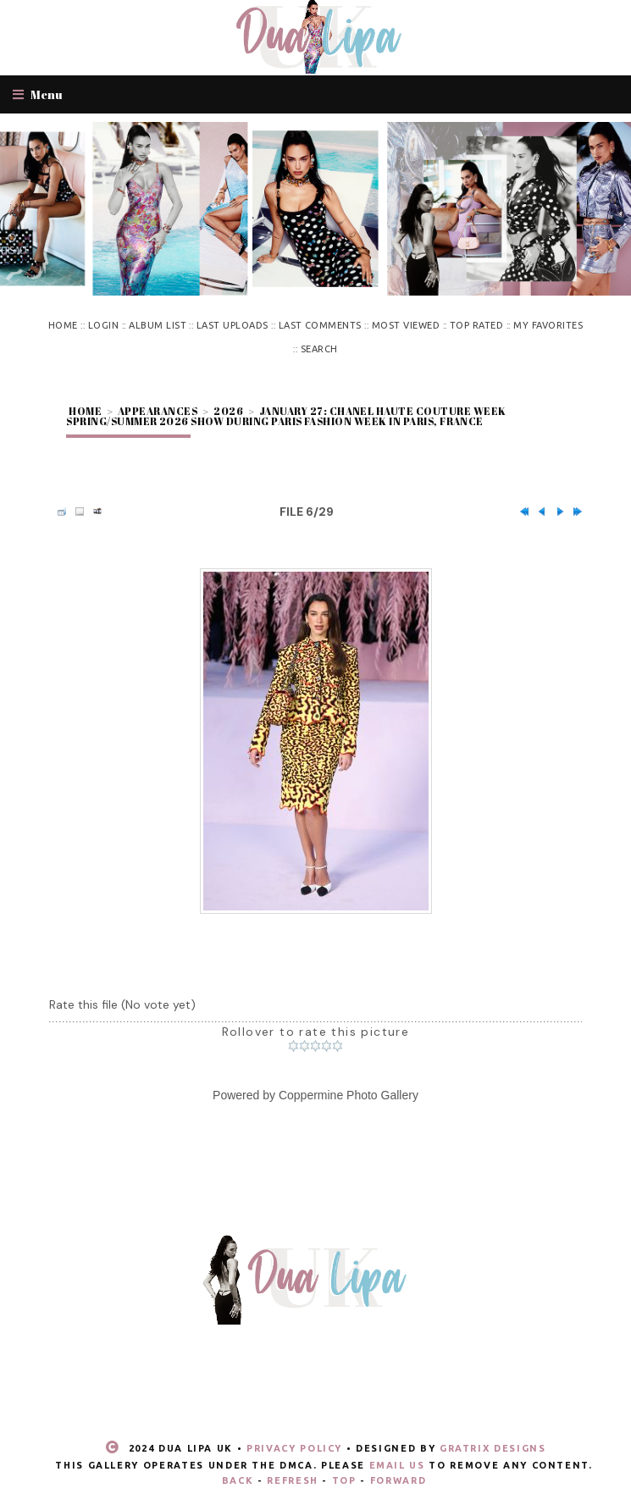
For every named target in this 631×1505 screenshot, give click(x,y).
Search (319, 349)
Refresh (292, 1480)
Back (238, 1480)
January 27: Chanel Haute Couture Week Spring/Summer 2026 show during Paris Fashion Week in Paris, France (286, 416)
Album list (157, 325)
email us (397, 1465)
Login (103, 325)
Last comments (320, 325)
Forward (398, 1480)
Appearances (157, 411)
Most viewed (406, 325)
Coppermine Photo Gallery (348, 1095)
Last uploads (232, 325)
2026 (228, 411)
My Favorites (548, 325)
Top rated (476, 325)
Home (63, 325)
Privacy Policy (294, 1448)
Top (344, 1480)
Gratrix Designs (493, 1448)
